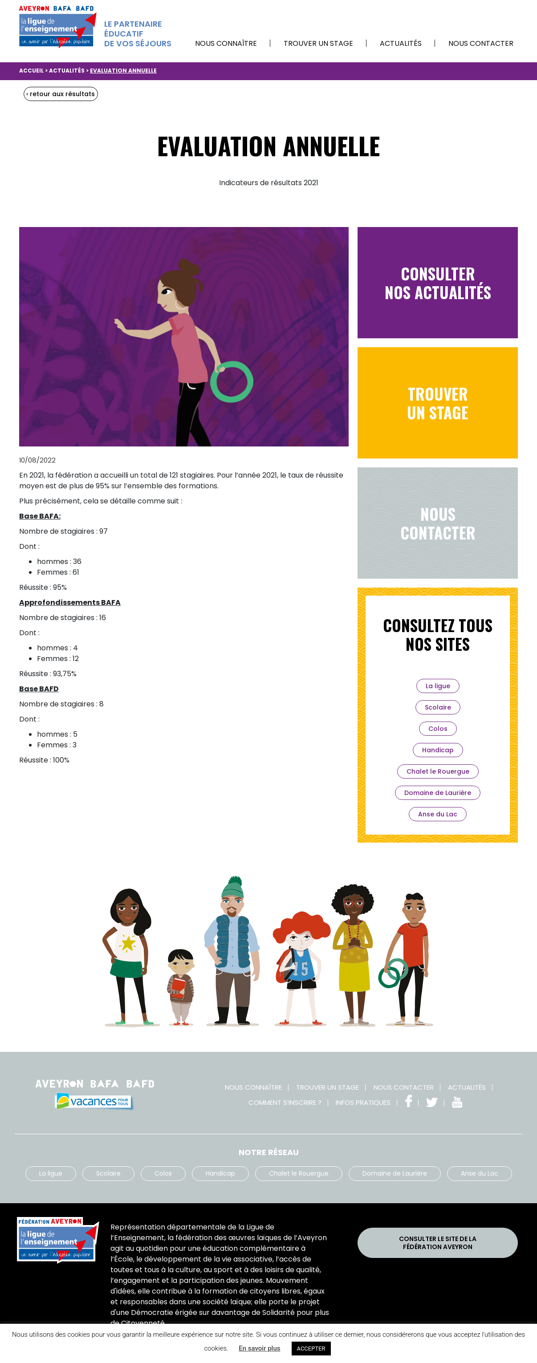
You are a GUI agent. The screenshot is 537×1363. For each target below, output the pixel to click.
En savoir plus (259, 1348)
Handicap (438, 750)
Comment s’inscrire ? (284, 1102)
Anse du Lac (437, 814)
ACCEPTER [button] (311, 1348)
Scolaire (438, 707)
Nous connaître (226, 43)
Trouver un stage (318, 43)
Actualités (401, 43)
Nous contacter (480, 43)
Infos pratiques (363, 1102)
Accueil (31, 70)
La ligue (438, 686)
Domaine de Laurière (437, 792)
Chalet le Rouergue (438, 771)
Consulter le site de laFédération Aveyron (437, 1242)
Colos (438, 728)
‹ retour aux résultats (60, 93)
